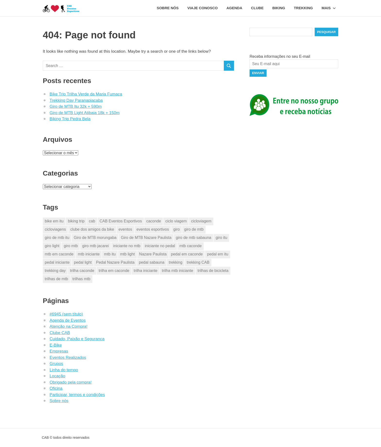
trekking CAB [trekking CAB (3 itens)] (198, 262)
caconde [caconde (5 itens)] (153, 221)
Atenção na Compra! (68, 326)
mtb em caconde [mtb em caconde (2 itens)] (59, 254)
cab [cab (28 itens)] (92, 221)
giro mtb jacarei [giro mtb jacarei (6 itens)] (95, 246)
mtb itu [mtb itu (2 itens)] (110, 254)
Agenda (234, 8)
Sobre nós (168, 8)
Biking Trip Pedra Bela (70, 119)
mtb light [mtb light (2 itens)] (127, 254)
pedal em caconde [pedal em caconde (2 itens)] (187, 254)
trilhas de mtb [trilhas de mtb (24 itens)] (56, 279)
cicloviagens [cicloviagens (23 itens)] (55, 229)
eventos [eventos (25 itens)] (125, 229)
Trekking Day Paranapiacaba (76, 100)
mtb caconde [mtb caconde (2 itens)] (190, 246)
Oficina (56, 388)
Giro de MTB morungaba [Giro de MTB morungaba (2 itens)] (95, 238)
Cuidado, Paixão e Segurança (77, 339)
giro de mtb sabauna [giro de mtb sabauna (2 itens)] (193, 238)
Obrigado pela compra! (71, 382)
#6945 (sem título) (66, 314)
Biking (278, 8)
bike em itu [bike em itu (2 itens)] (54, 221)
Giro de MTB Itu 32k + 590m (76, 106)
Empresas (59, 351)
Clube (257, 8)
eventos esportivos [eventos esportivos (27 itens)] (153, 229)
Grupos (56, 363)
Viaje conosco (202, 8)
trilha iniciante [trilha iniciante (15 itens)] (145, 271)
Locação (57, 376)
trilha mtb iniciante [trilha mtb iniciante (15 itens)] (177, 271)
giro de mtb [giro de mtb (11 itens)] (194, 229)
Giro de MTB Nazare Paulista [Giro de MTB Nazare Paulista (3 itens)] (146, 238)
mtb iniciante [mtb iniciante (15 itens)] (89, 254)
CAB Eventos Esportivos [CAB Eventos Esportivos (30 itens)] (121, 221)
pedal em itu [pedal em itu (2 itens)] (217, 254)
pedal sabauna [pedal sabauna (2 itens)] (152, 262)
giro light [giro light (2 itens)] (52, 246)
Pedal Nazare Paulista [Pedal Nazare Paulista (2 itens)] (115, 262)
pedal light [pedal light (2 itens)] (83, 262)
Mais (329, 8)
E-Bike (56, 345)
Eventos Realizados (68, 357)
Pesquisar (326, 32)
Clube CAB (60, 332)
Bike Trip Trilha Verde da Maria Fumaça (86, 94)
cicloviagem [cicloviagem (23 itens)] (201, 221)
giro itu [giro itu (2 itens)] (221, 238)
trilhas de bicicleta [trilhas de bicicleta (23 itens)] (213, 271)
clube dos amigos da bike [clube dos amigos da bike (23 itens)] (92, 229)
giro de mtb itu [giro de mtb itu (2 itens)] (57, 238)
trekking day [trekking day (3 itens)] (55, 271)
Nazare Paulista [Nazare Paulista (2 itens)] (153, 254)
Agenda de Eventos (68, 320)
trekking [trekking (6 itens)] (175, 262)
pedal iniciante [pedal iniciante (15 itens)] (57, 262)
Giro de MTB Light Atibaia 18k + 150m (85, 112)
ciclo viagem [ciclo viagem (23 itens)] (176, 221)
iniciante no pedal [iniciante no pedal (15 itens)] (160, 246)
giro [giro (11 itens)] (176, 229)
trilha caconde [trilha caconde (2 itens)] (82, 271)
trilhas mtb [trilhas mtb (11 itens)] (81, 279)
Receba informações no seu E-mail (280, 56)
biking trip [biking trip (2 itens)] (76, 221)
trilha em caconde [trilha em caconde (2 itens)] (114, 271)
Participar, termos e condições (77, 394)
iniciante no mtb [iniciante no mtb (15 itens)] (126, 246)
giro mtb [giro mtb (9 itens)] (71, 246)
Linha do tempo (64, 370)
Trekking (303, 8)
